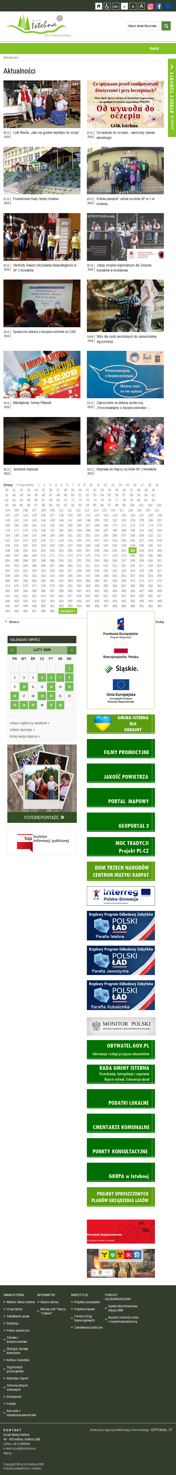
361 (52, 580)
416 (60, 595)
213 (16, 540)
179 (34, 530)
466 (25, 610)
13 (112, 484)
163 (52, 525)
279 (123, 555)
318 (150, 565)
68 (50, 500)
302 (7, 565)
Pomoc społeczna (18, 1330)
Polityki (11, 1404)
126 (43, 515)
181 (52, 530)
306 (43, 565)
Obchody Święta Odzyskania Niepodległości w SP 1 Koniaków (44, 268)
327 (70, 570)
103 (159, 505)
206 (114, 535)
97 (109, 505)
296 (114, 560)
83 (6, 505)
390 (150, 585)
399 (70, 590)
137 (141, 515)
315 (123, 565)
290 (61, 560)
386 (114, 585)
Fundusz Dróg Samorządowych (84, 1318)
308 (61, 565)
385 (105, 585)
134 (114, 515)
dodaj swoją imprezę (25, 736)
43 (21, 494)
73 (87, 500)
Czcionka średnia (133, 6)
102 (150, 505)
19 (156, 484)
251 (34, 550)
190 (132, 530)
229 (159, 540)
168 (96, 525)
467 (34, 610)
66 (36, 500)
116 (113, 510)
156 (150, 520)
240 (96, 545)
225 (123, 540)
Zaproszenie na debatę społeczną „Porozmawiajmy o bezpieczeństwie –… (124, 405)
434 (61, 600)
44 (28, 494)
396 (43, 590)
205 (105, 535)
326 (61, 570)
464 (7, 610)
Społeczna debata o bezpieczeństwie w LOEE (44, 331)
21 (14, 489)
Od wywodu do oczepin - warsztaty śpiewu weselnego (125, 135)
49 (65, 494)
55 (109, 494)
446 (7, 605)
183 (70, 530)
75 (102, 500)
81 (146, 500)
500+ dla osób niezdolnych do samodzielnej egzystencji (127, 339)
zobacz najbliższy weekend (30, 723)
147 (70, 520)
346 (79, 575)
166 (79, 525)
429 (16, 600)
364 (79, 580)
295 (105, 560)
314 (114, 565)
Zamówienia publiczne (88, 1327)
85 (21, 505)
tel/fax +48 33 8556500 (16, 1444)
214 (25, 540)
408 (150, 590)
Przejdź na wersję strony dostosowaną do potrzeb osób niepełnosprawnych (107, 6)
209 (141, 535)
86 (28, 505)
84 (14, 505)
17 (142, 484)
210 (150, 535)
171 (123, 525)
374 (7, 585)
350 (114, 575)
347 (87, 575)
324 (43, 570)
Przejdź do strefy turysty (172, 98)
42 (14, 494)
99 (124, 505)
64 (21, 500)
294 (96, 560)
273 (70, 555)
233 (34, 545)
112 (78, 510)
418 (78, 595)
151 (105, 520)
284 (7, 560)
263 (141, 550)
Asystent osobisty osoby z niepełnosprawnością (123, 1319)
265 (159, 550)
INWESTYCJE (79, 1295)
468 (43, 610)
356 (7, 580)
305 (34, 565)
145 (52, 520)
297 (123, 560)
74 (94, 500)
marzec (71, 650)
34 (109, 489)
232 (25, 545)
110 (61, 510)
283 (159, 555)
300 (150, 560)
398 (61, 590)
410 (7, 595)
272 (61, 555)
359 (34, 580)
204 (96, 535)
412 (25, 595)
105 (16, 510)
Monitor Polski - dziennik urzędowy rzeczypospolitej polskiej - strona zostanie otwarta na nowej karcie (121, 1016)
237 (70, 545)
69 (58, 500)
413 (34, 595)
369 (123, 580)
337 (159, 570)
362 (61, 580)
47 (50, 494)
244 (132, 545)
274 (79, 555)
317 (141, 565)
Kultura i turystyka (18, 1360)
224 (114, 540)
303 (16, 565)
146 (61, 520)
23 (28, 489)
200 (61, 535)
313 (105, 565)
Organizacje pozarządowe (15, 1369)
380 (61, 585)
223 (105, 540)
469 (52, 610)
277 (105, 555)
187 (105, 530)
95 (94, 505)
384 (96, 585)
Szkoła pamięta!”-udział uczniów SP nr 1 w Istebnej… (125, 201)
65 (28, 500)
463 (159, 605)
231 (16, 545)
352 (132, 575)
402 (96, 590)
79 (131, 500)
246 (150, 545)
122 (7, 515)
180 (43, 530)
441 (123, 600)
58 (131, 494)
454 (79, 605)
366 (96, 580)
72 (80, 500)
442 (132, 600)
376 (25, 585)
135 (123, 515)
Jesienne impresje (25, 469)
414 (43, 595)
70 (65, 500)
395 (34, 590)
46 (43, 494)
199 (52, 535)
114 (95, 510)
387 (123, 585)
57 (124, 494)
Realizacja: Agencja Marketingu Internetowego (120, 1430)
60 (146, 494)
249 (16, 550)
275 (87, 555)
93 (80, 505)
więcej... (8, 1453)
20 (6, 489)
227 (141, 540)
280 (132, 555)
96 (102, 505)
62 (6, 500)
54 (102, 494)
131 (87, 515)
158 (7, 525)
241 (105, 545)
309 (70, 565)
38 (138, 489)
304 (25, 565)
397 (52, 590)
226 (132, 540)
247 (159, 545)
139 (159, 515)
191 (141, 530)
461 (141, 605)
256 (79, 550)
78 (124, 500)
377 (34, 585)
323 (34, 570)
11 (98, 484)
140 (7, 520)
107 (34, 510)
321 (16, 570)
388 (132, 585)
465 (16, 610)
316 (132, 565)
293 (87, 560)
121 (156, 510)
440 (114, 600)
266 (7, 555)
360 (43, 580)
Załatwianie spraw (18, 1316)
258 (96, 550)
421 (105, 595)
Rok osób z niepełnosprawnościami (21, 1413)
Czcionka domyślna (124, 6)
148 (79, 520)
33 (102, 489)
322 (25, 570)
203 (87, 535)
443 (141, 600)
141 (16, 520)
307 (52, 565)
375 (16, 585)
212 (7, 540)
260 (114, 550)
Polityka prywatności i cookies (22, 1468)
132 (96, 515)
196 (25, 535)
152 (114, 520)
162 (43, 525)
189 (123, 530)
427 (159, 595)
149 (87, 520)
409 (159, 590)
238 (79, 545)
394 (25, 590)
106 (25, 510)
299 (141, 560)
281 (141, 555)
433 (52, 600)
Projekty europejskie (87, 1302)
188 (114, 530)
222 (96, 540)
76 (109, 500)
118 (130, 510)
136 (132, 515)
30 (80, 489)
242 (114, 545)
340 (25, 575)
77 (116, 500)
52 (87, 494)
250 (25, 550)
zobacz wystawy (22, 730)
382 (79, 585)
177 (16, 530)
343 (52, 575)
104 (7, 510)
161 (34, 525)
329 (87, 570)
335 (141, 570)
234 (43, 545)
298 (132, 560)
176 (7, 530)
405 (123, 590)
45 (36, 494)
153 (123, 520)
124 (25, 515)
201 (70, 535)
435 (70, 600)
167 (87, 525)
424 (132, 595)
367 (105, 580)
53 (94, 494)
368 (114, 580)
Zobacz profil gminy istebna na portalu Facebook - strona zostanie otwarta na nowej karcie (159, 6)
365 (87, 580)
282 (150, 555)
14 (120, 484)
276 (96, 555)
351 (123, 575)
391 (159, 585)
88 (43, 505)
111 (69, 510)
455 (87, 605)
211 (159, 535)
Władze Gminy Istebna (21, 1302)
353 (141, 575)
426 (150, 595)
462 (150, 605)
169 (105, 525)
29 (72, 489)
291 (70, 560)
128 (61, 515)
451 (52, 605)
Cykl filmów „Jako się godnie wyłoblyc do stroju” (46, 132)
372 (150, 580)
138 (150, 515)
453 (70, 605)
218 (61, 540)
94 (87, 505)
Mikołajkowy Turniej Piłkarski (32, 402)
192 (150, 530)
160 (25, 525)
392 (7, 590)
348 (96, 575)
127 (52, 515)
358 (25, 580)
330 (96, 570)
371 (141, 580)
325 (52, 570)
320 (7, 570)
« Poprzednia (25, 484)
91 (65, 505)
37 (131, 489)
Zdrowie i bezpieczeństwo (17, 1339)
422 (114, 595)
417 (69, 595)
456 (96, 605)
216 (43, 540)
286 (25, 560)
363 (70, 580)
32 (94, 489)
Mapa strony (115, 6)
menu (154, 48)
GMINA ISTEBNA (13, 1295)
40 (153, 489)
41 (6, 494)
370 (132, 580)
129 (70, 515)
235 (52, 545)
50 (72, 494)
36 (124, 489)
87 (36, 505)
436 (79, 600)
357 (16, 580)
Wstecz (14, 622)
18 (149, 484)
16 (134, 484)
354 (150, 575)
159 (16, 525)
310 (79, 565)
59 (138, 494)
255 (70, 550)
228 (150, 540)
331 (105, 570)
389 (141, 585)
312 (96, 565)
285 (16, 560)
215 (34, 540)
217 (52, 540)
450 (43, 605)
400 (79, 590)
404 (114, 590)
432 (43, 600)
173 (141, 525)
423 (123, 595)
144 (43, 520)
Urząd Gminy (14, 1309)
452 (61, 605)
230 (7, 545)
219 (70, 540)
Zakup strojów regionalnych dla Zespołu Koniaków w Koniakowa (124, 268)
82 (153, 500)
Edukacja (12, 1323)
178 (25, 530)
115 (104, 510)
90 (58, 505)
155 (141, 520)
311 (87, 565)
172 (132, 525)
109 (52, 510)
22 (21, 489)
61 (153, 494)
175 (159, 525)
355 (159, 575)
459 (123, 605)
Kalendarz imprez (18, 1378)
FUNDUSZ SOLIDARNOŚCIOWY (118, 1297)
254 (61, 550)
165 (70, 525)
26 (50, 489)
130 (79, 515)
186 (96, 530)
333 (123, 570)
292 (79, 560)
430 (25, 600)
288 (43, 560)
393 (16, 590)
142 (25, 520)
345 (70, 575)
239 (87, 545)
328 (79, 570)
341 (34, 575)
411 (16, 595)
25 (43, 489)
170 (114, 525)
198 (43, 535)
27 (58, 489)
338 (7, 575)
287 (34, 560)
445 (159, 600)
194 (7, 535)
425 (141, 595)
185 (87, 530)
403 (105, 590)
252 (43, 550)
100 (132, 505)
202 (79, 535)
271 (52, 555)
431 (34, 600)
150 (96, 520)
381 (70, 585)
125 (34, 515)
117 (121, 510)
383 (87, 585)
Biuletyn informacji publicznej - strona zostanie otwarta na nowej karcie (42, 829)
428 (7, 600)
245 (141, 545)
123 (16, 515)
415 (52, 595)
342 (43, 575)
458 (114, 605)
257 (87, 550)
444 (150, 600)
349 (105, 575)
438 (96, 600)
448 (25, 605)
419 (87, 595)
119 (139, 510)
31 (87, 489)
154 (132, 520)
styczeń (12, 650)
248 (7, 550)
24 (36, 489)
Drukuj (160, 622)
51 (80, 494)
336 (150, 570)
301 (159, 560)
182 (61, 530)
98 (116, 505)
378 (43, 585)
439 (105, 600)
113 (87, 510)
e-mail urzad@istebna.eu (19, 1448)
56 (116, 494)
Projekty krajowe (84, 1309)
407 (141, 590)
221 (87, 540)
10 (91, 484)
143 (34, 520)
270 (43, 555)
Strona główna (98, 6)
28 (65, 489)
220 (79, 540)
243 (123, 545)
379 (52, 585)
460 (132, 605)
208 (132, 535)
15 (127, 484)
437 (87, 600)
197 (34, 535)
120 (148, 510)
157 (159, 520)
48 (58, 494)
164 (61, 525)
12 (105, 484)
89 (50, 505)
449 (34, 605)
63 (14, 500)
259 (105, 550)
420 (96, 595)
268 (25, 555)
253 (52, 550)
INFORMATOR (46, 1295)
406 (132, 590)
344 (61, 575)
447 (16, 605)
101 (141, 505)
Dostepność (14, 1397)
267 (16, 555)
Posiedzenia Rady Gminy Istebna (35, 198)
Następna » (68, 610)
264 (150, 550)
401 (87, 590)
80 (138, 500)
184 (79, 530)
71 (72, 500)
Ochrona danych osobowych (17, 1387)
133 (105, 515)
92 (72, 505)
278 (114, 555)
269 (34, 555)
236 (61, 545)
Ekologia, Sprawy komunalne (17, 1351)
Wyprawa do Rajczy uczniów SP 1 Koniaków (126, 469)
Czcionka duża (141, 6)
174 (150, 525)
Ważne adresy (49, 1302)
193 (159, 530)
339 (16, 575)
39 (146, 489)
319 (159, 565)
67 (43, 500)
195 (16, 535)
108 (43, 510)
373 (159, 580)
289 (52, 560)
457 (105, 605)
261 (123, 550)
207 (123, 535)
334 (132, 570)
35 (116, 489)
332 (114, 570)
